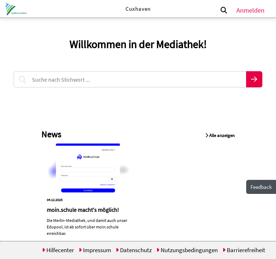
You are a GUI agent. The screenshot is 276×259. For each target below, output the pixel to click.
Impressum (95, 250)
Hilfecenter (58, 250)
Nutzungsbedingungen (187, 250)
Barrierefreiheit (243, 250)
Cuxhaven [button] (138, 9)
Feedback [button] (261, 186)
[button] (15, 9)
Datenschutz (134, 250)
